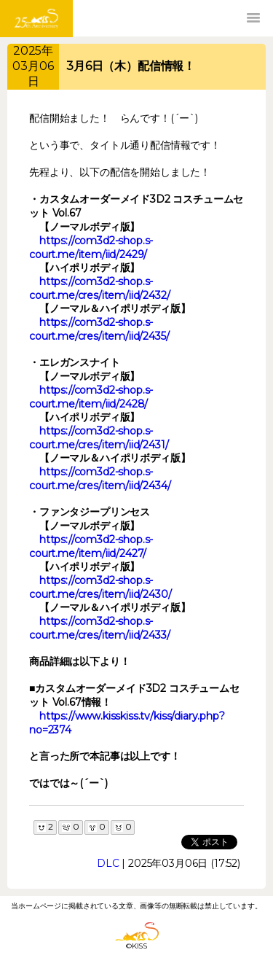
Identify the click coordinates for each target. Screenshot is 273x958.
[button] (253, 18)
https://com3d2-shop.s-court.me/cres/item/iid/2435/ (99, 329)
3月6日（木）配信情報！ (130, 66)
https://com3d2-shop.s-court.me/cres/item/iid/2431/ (99, 437)
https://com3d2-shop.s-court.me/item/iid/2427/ (91, 546)
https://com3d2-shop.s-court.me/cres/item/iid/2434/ (100, 478)
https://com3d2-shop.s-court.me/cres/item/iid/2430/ (100, 587)
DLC (108, 863)
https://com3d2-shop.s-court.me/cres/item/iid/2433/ (99, 628)
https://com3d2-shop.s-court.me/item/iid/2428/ (91, 396)
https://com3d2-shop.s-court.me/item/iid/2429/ (91, 247)
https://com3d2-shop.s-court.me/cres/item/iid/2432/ (99, 288)
